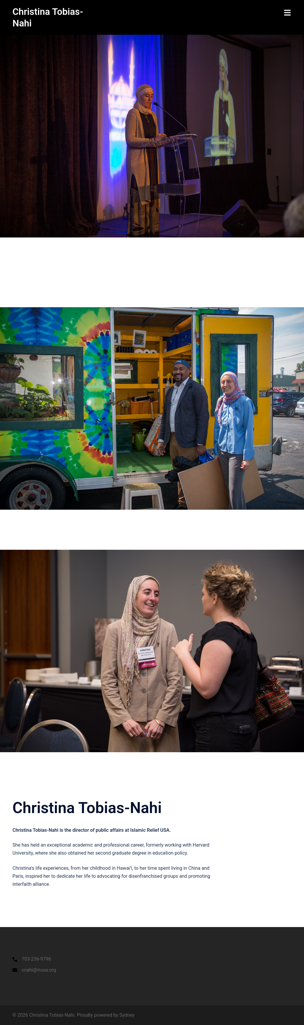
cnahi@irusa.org (39, 969)
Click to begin (28, 299)
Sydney (126, 1015)
